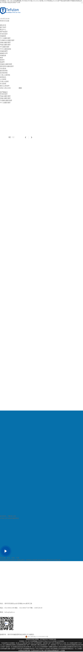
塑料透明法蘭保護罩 (7, 66)
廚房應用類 (4, 73)
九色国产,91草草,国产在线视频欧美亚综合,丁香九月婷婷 (27, 648)
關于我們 (3, 27)
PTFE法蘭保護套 (5, 49)
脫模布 (2, 60)
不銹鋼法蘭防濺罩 (6, 100)
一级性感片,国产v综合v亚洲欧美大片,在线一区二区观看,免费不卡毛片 (62, 643)
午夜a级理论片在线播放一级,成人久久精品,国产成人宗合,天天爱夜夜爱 (21, 643)
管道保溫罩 (4, 34)
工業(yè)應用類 (5, 75)
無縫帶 (2, 62)
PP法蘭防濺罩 (4, 47)
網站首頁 (3, 25)
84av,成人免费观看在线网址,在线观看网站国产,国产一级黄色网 (18, 645)
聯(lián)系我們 (4, 86)
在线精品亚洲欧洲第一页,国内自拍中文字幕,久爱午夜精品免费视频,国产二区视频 (41, 650)
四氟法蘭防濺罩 (5, 42)
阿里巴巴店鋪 (4, 21)
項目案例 (3, 68)
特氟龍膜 (3, 55)
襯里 (1, 57)
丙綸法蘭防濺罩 (5, 44)
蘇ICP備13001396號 (41, 634)
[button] (26, 137)
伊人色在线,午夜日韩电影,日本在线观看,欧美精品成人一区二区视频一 (63, 648)
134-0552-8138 (4, 18)
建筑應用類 (4, 70)
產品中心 (3, 29)
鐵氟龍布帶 (4, 53)
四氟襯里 (3, 36)
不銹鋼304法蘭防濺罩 (7, 40)
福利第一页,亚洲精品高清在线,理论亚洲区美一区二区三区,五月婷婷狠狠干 (27, 647)
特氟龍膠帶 (4, 51)
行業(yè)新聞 (4, 81)
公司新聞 (3, 79)
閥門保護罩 (4, 31)
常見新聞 (3, 83)
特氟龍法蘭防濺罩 (6, 64)
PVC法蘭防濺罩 (5, 38)
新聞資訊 (3, 77)
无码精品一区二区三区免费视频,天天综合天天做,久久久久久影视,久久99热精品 (41, 641)
